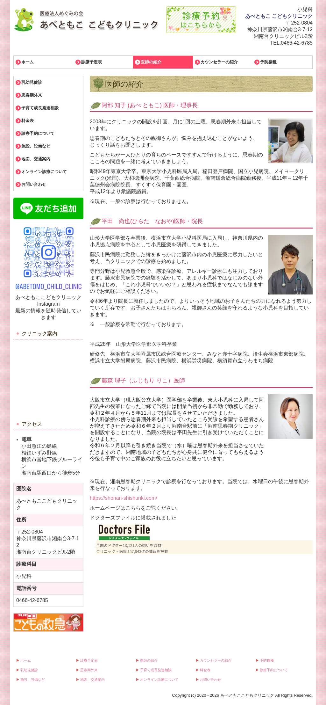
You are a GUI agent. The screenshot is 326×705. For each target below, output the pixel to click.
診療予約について (37, 133)
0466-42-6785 (297, 43)
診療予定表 (91, 62)
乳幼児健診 (31, 82)
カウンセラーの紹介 (219, 62)
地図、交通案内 (35, 158)
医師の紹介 (151, 62)
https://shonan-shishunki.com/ (123, 498)
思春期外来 (31, 95)
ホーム (27, 62)
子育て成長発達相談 (40, 107)
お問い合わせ (33, 184)
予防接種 (268, 62)
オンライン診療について (44, 171)
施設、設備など (35, 146)
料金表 (27, 120)
